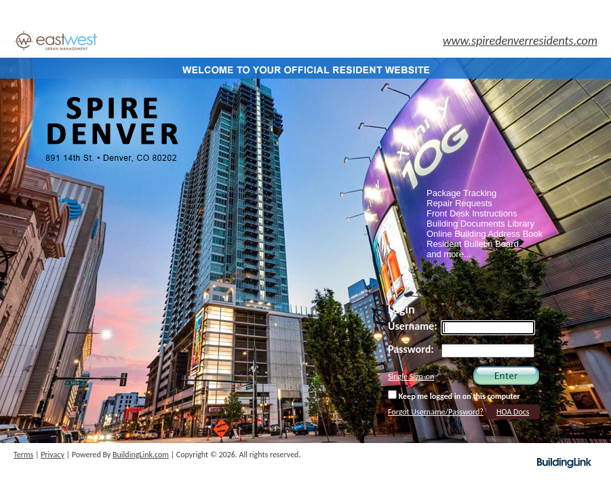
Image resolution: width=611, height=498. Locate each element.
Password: (411, 349)
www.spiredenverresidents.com (520, 40)
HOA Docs (512, 412)
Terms (23, 454)
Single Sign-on (411, 376)
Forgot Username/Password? (436, 412)
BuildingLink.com (141, 454)
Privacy (52, 454)
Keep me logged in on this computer (454, 395)
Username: (412, 326)
